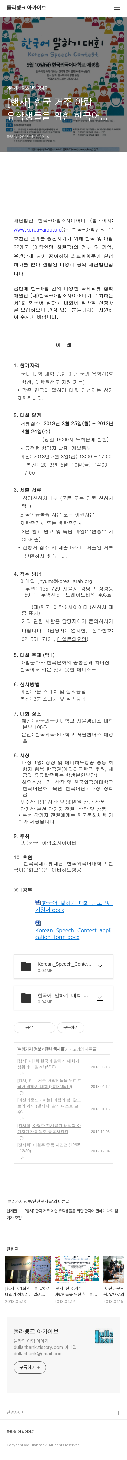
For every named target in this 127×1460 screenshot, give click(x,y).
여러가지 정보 (29, 1049)
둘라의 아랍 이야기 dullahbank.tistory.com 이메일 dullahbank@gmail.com (45, 1347)
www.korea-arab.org (38, 229)
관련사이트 (16, 1412)
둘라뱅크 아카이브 (26, 8)
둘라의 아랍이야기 (21, 1432)
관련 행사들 (54, 1049)
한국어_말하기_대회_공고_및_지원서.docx (74, 906)
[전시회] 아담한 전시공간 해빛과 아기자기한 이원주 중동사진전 (49, 1128)
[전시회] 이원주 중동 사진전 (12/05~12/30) (48, 1148)
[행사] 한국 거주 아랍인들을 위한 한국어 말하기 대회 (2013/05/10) (49, 1083)
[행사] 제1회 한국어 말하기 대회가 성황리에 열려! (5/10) (48, 1064)
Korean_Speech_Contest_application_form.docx (73, 930)
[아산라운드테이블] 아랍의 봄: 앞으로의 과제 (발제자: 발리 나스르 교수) (49, 1106)
